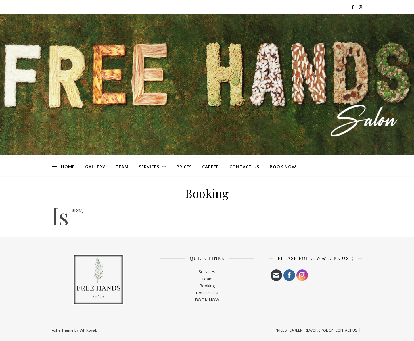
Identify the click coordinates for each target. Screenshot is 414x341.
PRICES (184, 166)
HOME (68, 166)
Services (207, 271)
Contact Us (207, 293)
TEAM (122, 166)
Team (207, 279)
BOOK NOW (283, 166)
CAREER (210, 166)
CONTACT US (244, 166)
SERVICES (149, 166)
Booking (207, 285)
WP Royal (88, 330)
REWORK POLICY (319, 330)
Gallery (95, 166)
